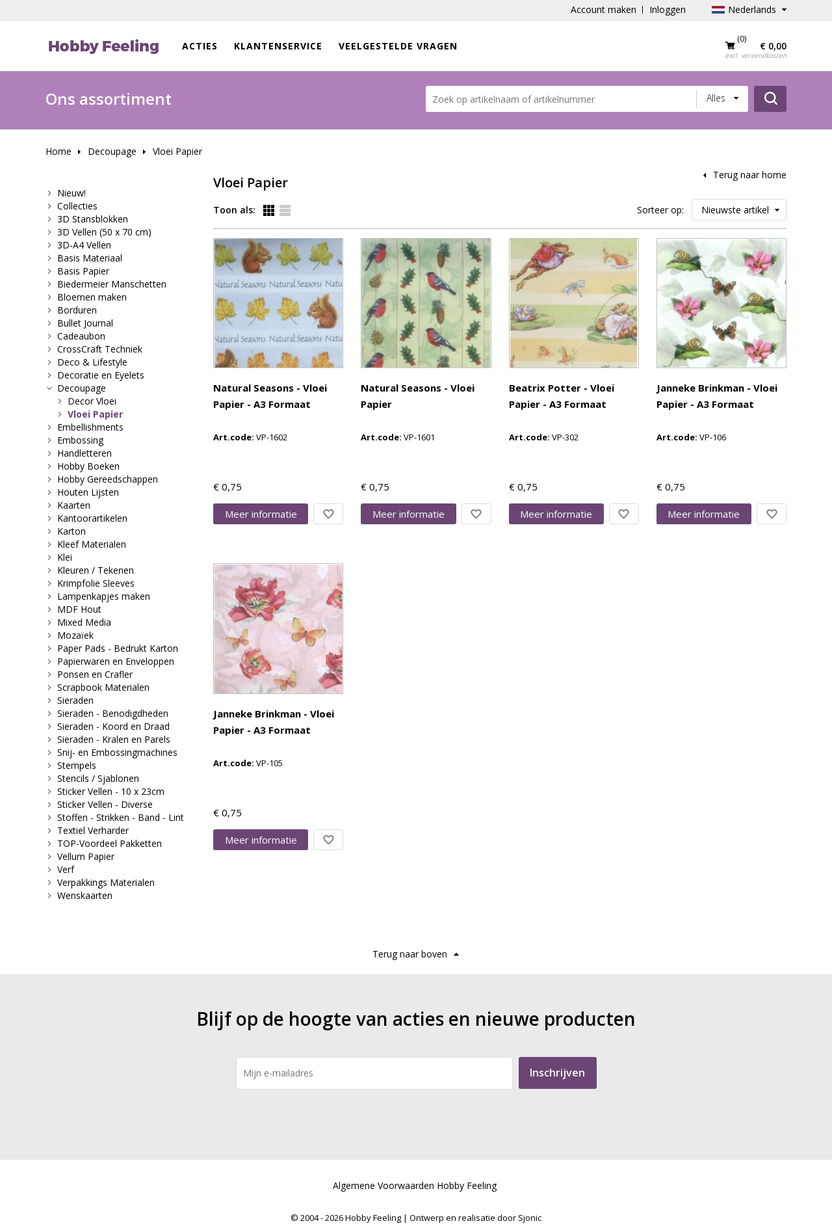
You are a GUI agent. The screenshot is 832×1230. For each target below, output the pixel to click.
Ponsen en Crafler (95, 674)
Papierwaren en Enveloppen (115, 661)
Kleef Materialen (91, 544)
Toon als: (234, 210)
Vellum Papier (85, 856)
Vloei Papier (177, 151)
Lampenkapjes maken (103, 596)
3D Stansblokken (92, 219)
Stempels (76, 765)
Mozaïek (75, 635)
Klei (64, 557)
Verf (65, 869)
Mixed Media (84, 622)
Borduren (77, 310)
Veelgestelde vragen (398, 46)
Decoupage (112, 151)
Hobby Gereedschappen (107, 479)
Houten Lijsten (88, 492)
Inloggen (667, 9)
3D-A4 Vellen (84, 245)
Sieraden (75, 700)
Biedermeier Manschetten (111, 284)
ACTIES (200, 46)
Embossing (80, 440)
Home (59, 151)
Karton (71, 531)
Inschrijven (557, 1072)
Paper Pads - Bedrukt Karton (117, 648)
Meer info (261, 513)
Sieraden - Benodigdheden (112, 713)
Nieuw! (71, 193)
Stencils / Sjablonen (98, 778)
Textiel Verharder (93, 830)
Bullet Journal (85, 323)
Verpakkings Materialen (106, 882)
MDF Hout (79, 609)
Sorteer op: (660, 210)
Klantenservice (278, 46)
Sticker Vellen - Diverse (105, 804)
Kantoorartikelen (92, 518)
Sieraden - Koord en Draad (113, 726)
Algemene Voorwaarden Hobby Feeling (415, 1185)
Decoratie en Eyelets (100, 375)
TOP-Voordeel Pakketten (109, 843)
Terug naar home (749, 174)
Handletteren (84, 453)
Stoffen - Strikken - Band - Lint (120, 817)
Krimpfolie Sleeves (96, 583)
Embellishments (90, 427)
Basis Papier (83, 271)
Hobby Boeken (88, 466)
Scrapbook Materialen (103, 687)
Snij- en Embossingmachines (117, 752)
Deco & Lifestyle (92, 362)
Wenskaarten (84, 895)
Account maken (603, 9)
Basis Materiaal (89, 258)
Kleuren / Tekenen (95, 570)
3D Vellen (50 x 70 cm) (104, 232)
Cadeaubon (81, 336)
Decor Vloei (92, 401)
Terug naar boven (409, 954)
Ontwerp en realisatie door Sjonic (475, 1217)
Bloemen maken (92, 297)
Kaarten (73, 505)
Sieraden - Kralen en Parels (113, 739)
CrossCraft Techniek (99, 349)
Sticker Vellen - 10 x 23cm (110, 791)
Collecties (77, 206)
